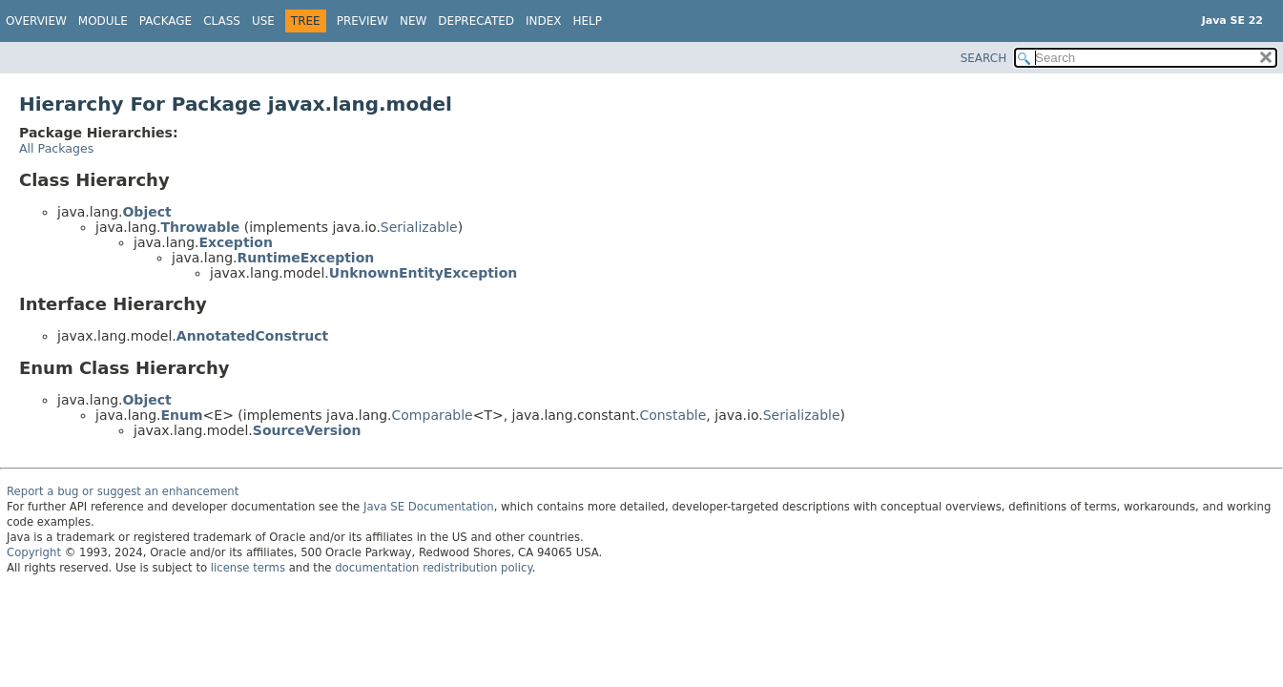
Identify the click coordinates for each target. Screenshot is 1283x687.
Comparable (432, 415)
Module (103, 21)
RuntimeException (305, 257)
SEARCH (984, 58)
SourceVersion (307, 430)
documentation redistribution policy (433, 567)
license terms (248, 567)
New (413, 21)
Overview (36, 21)
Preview (362, 21)
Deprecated (476, 21)
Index (544, 21)
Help (588, 21)
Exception (235, 242)
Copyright (34, 552)
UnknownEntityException (423, 273)
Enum (181, 415)
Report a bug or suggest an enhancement (122, 491)
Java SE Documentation (428, 506)
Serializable (419, 227)
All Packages (56, 148)
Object (146, 211)
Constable (672, 415)
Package (165, 21)
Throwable (199, 227)
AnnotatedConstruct (252, 336)
